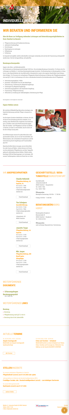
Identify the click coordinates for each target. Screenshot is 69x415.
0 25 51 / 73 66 (22, 207)
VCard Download (23, 197)
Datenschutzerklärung (62, 407)
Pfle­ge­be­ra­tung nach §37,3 (14, 315)
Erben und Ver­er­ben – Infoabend (46, 341)
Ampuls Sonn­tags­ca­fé (10, 341)
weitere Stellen (10, 392)
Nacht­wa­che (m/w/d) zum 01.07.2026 (14, 386)
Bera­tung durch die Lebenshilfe (13, 317)
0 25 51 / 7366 (22, 186)
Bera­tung (7, 312)
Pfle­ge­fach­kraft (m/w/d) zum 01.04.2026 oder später (19, 375)
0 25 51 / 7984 (22, 188)
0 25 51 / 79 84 (22, 237)
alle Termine (9, 353)
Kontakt (66, 405)
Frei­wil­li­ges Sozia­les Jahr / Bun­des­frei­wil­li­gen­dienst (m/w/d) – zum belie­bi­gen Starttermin (31, 380)
